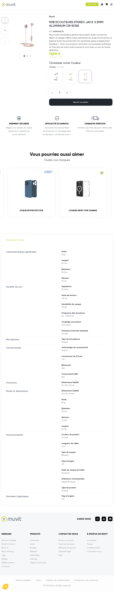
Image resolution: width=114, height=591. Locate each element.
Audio (32, 544)
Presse (90, 544)
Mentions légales (23, 580)
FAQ (60, 555)
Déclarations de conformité (86, 580)
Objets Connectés (38, 563)
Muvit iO (5, 548)
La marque (91, 541)
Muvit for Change (9, 541)
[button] (5, 587)
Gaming (33, 559)
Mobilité (33, 552)
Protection (34, 541)
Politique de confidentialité (57, 580)
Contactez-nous (94, 552)
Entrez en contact (66, 541)
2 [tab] (27, 56)
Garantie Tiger (65, 552)
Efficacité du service (67, 548)
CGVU (38, 580)
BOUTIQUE (92, 4)
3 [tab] (30, 56)
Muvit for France (8, 544)
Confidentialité (93, 548)
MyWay (5, 559)
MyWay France (8, 563)
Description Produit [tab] (15, 240)
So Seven (6, 567)
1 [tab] (24, 56)
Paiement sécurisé (67, 544)
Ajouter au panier (80, 102)
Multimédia (35, 555)
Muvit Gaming (7, 552)
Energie (33, 548)
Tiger (4, 555)
